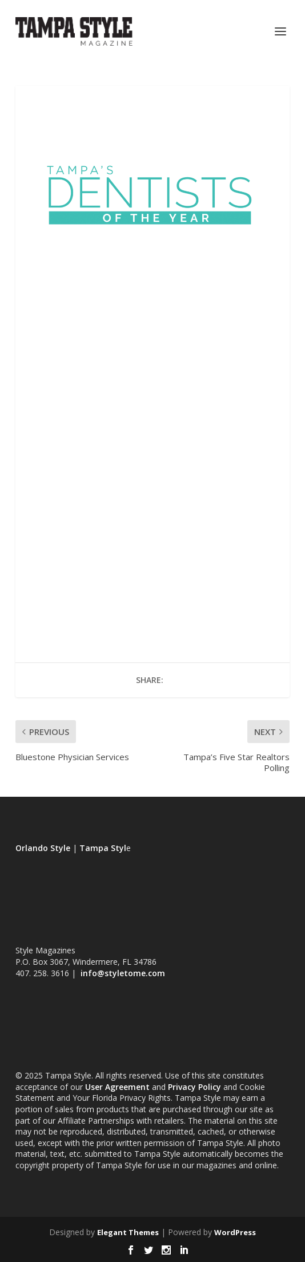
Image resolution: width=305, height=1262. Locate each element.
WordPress (235, 1232)
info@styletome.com (123, 973)
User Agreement (117, 1086)
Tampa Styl (102, 847)
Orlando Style (42, 847)
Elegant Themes (128, 1232)
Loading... (152, 439)
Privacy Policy (194, 1086)
